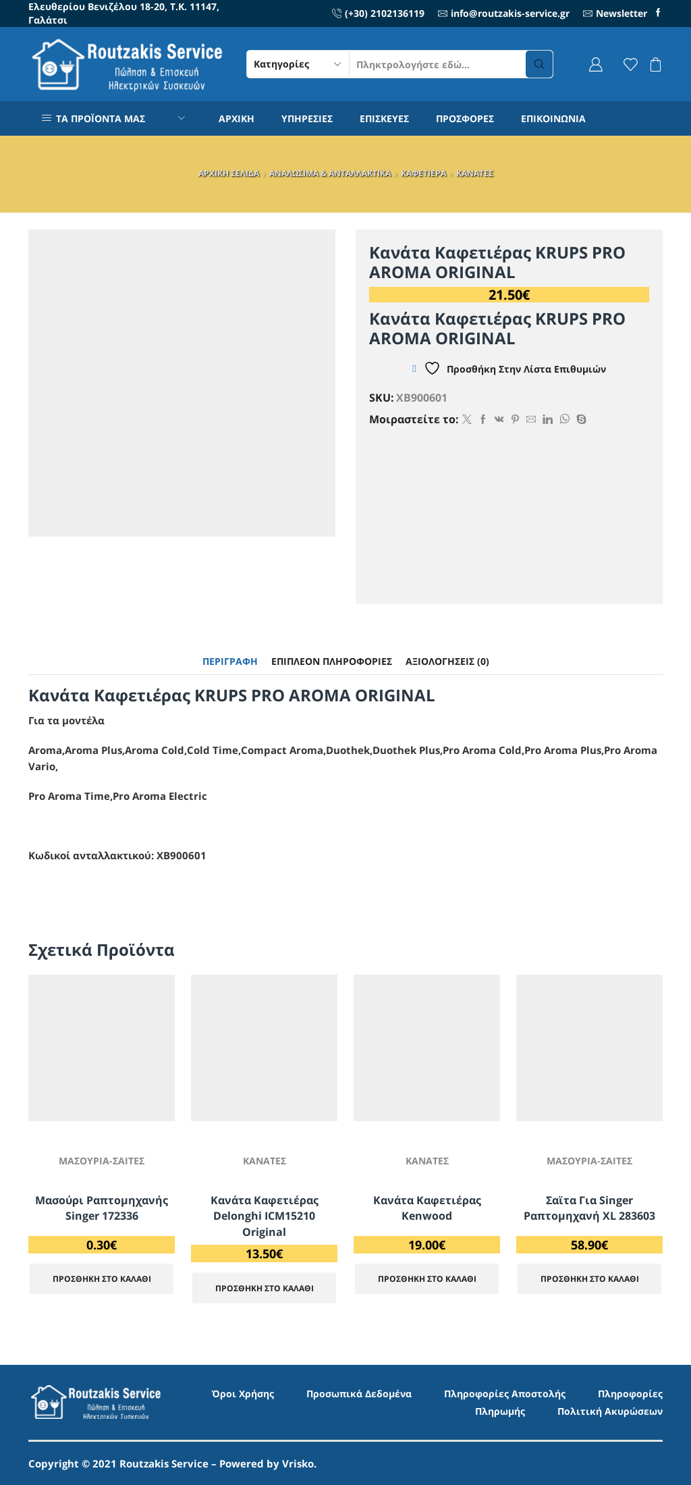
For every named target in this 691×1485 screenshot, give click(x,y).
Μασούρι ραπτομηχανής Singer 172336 (101, 1208)
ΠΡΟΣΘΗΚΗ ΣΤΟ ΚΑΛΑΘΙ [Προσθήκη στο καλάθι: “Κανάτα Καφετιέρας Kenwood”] (427, 1278)
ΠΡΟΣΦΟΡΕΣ (465, 118)
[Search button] (539, 64)
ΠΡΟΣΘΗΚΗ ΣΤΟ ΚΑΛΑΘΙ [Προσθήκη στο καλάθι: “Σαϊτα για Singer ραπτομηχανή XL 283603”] (590, 1278)
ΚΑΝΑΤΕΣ (474, 173)
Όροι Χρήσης (243, 1393)
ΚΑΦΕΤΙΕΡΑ (423, 173)
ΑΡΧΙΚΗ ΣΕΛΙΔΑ (228, 173)
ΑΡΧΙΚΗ (236, 118)
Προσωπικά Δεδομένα (359, 1393)
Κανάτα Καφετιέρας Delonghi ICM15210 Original (265, 1216)
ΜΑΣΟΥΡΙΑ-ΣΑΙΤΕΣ (101, 1160)
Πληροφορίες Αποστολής (504, 1393)
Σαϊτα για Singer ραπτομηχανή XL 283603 (589, 1208)
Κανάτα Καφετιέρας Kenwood (427, 1208)
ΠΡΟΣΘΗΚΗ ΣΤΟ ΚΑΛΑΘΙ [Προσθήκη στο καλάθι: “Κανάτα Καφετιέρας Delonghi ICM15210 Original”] (264, 1287)
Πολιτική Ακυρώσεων (610, 1411)
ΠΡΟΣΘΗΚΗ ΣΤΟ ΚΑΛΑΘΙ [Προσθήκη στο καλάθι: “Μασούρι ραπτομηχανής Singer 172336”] (102, 1278)
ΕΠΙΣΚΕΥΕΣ (384, 118)
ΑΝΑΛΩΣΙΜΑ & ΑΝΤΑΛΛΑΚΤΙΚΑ (330, 173)
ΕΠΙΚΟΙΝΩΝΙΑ (553, 118)
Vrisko (298, 1463)
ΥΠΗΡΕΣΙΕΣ (307, 118)
